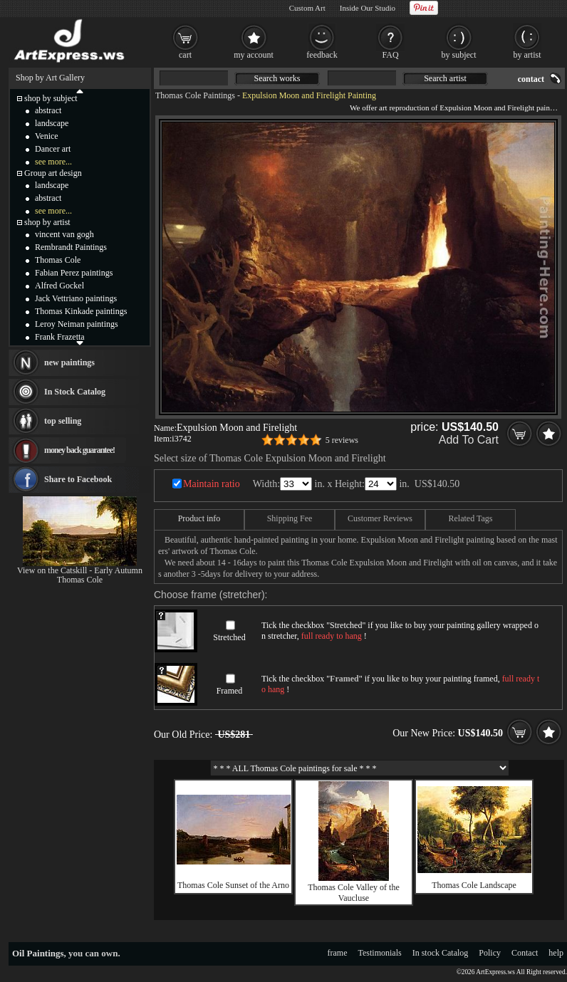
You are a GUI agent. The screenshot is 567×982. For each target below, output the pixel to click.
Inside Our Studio (367, 8)
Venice (46, 136)
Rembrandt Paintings (71, 247)
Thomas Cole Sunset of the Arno (233, 885)
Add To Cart (469, 440)
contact (531, 79)
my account (254, 55)
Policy (490, 953)
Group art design (53, 173)
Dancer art (53, 149)
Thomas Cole (57, 260)
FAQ (390, 55)
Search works (277, 78)
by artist (527, 55)
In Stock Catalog (74, 392)
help (555, 953)
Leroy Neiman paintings (76, 324)
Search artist (445, 78)
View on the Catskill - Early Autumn (79, 570)
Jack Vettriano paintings (76, 298)
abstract (48, 110)
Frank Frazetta (60, 337)
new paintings (69, 362)
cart (185, 55)
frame (338, 953)
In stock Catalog (440, 953)
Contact (524, 953)
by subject (459, 55)
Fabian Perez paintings (74, 273)
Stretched (229, 637)
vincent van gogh (64, 234)
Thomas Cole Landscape (474, 885)
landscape (51, 123)
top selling (62, 421)
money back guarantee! (79, 450)
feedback (321, 55)
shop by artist (47, 222)
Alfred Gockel (59, 286)
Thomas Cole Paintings (195, 95)
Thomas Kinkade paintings (81, 311)
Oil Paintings (38, 953)
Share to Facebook (78, 479)
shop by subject (51, 98)
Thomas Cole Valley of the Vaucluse (353, 892)
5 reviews (342, 440)
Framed (230, 691)
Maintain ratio (211, 484)
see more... (53, 162)
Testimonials (380, 953)
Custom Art (307, 8)
